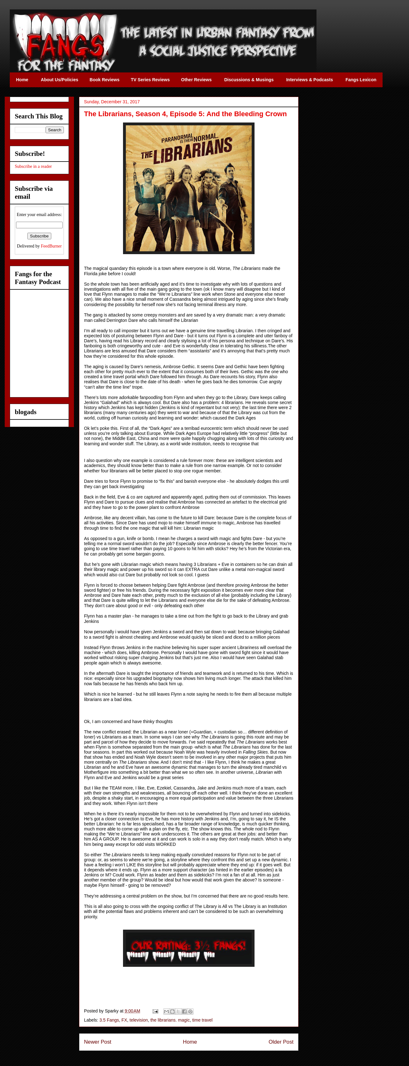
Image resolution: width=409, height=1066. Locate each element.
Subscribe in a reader (33, 166)
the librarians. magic (170, 1020)
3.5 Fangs (109, 1020)
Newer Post (97, 1042)
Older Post (281, 1042)
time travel (202, 1020)
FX (124, 1020)
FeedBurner (51, 246)
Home (190, 1042)
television (139, 1020)
